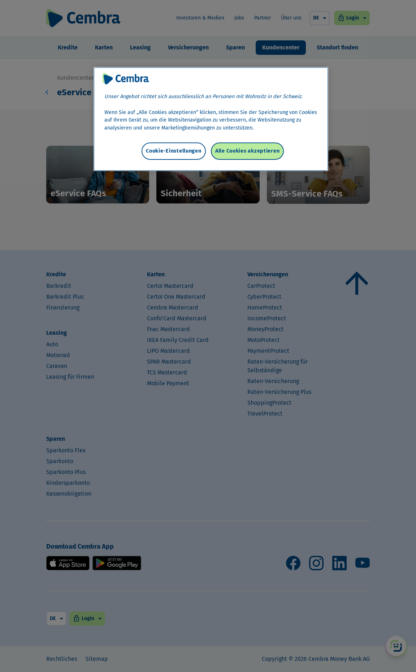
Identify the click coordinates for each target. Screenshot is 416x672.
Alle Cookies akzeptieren (247, 151)
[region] (211, 119)
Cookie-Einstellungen (173, 151)
